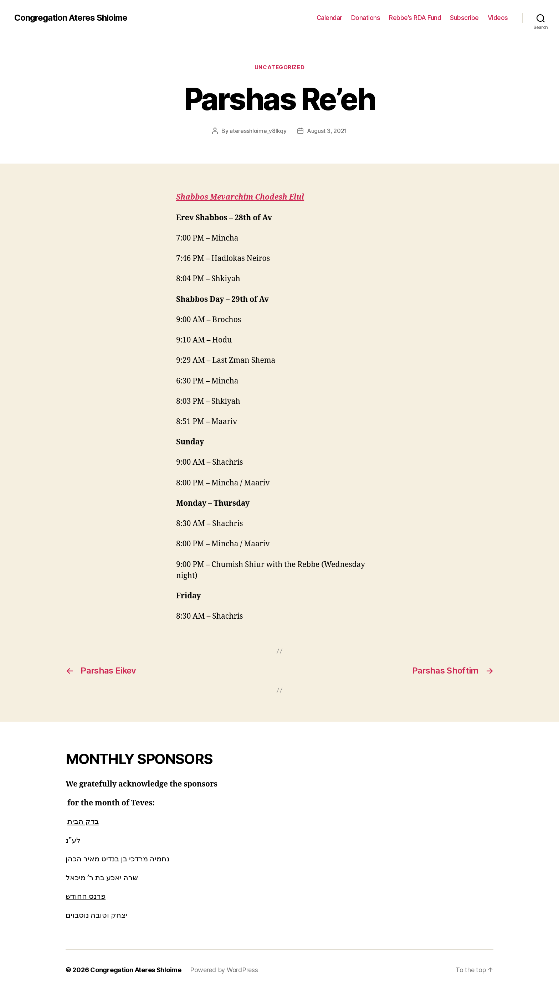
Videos (498, 17)
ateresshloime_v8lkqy (258, 130)
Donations (365, 17)
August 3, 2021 (327, 130)
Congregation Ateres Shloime (70, 18)
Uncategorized (279, 67)
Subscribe (464, 17)
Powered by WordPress (224, 970)
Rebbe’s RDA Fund (415, 17)
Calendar (329, 17)
